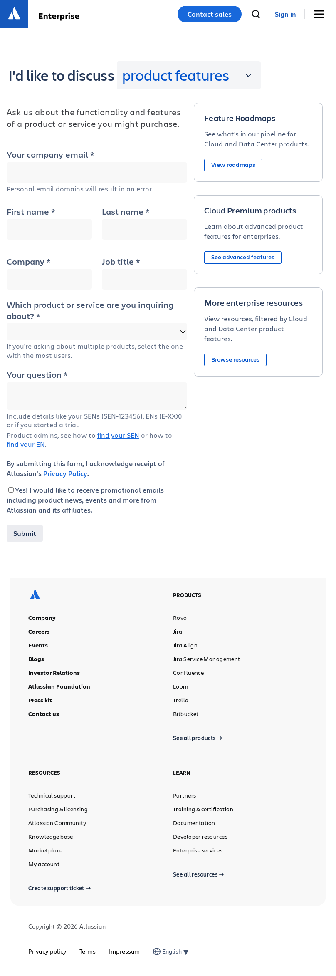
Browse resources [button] (235, 359)
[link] (285, 14)
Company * (28, 261)
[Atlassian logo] (14, 14)
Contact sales (210, 14)
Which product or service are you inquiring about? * (90, 311)
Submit (24, 533)
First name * (31, 211)
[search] (255, 14)
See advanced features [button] (242, 257)
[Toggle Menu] (322, 14)
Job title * (121, 261)
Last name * (125, 211)
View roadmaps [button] (233, 164)
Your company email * (50, 154)
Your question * (37, 374)
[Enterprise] (59, 14)
